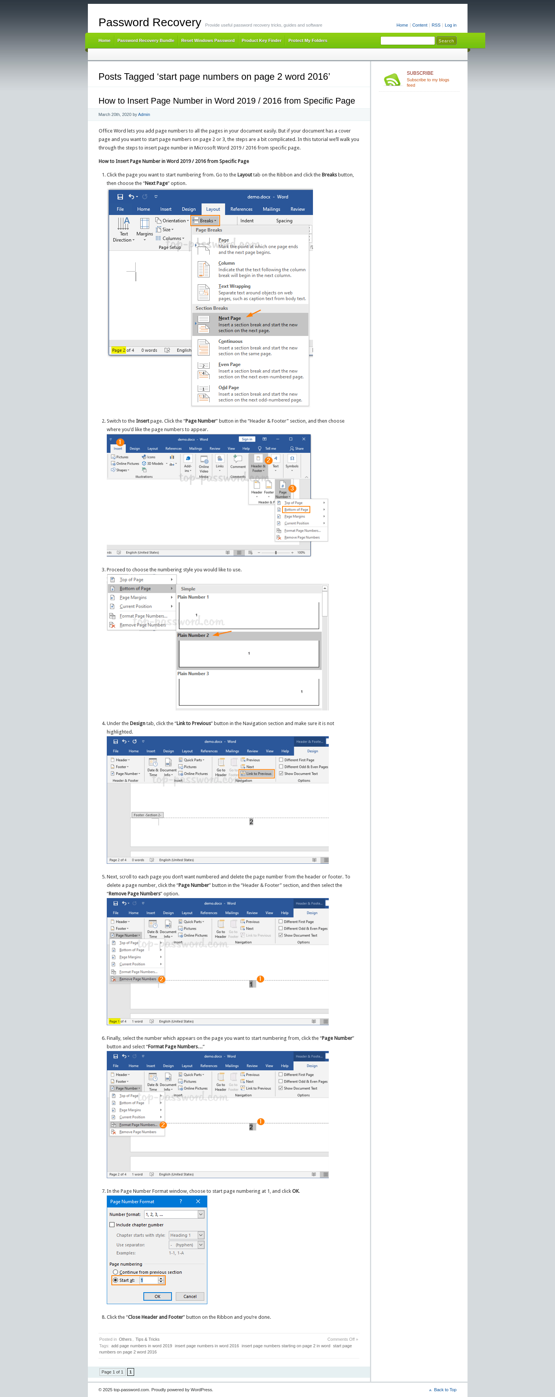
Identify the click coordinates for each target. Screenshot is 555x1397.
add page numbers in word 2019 (141, 1345)
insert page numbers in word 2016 (207, 1345)
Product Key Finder (261, 40)
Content (419, 25)
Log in (451, 25)
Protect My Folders (307, 40)
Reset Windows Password (208, 40)
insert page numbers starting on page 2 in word (286, 1345)
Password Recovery (150, 22)
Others (125, 1339)
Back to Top (445, 1389)
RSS (436, 25)
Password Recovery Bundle (146, 40)
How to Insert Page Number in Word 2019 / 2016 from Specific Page (227, 101)
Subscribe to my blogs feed (432, 79)
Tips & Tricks (148, 1339)
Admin (144, 114)
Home (402, 25)
